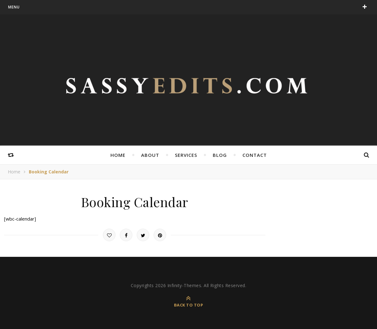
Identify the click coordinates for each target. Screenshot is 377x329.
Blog (220, 155)
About (150, 155)
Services (186, 155)
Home (117, 155)
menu (14, 7)
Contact (254, 155)
